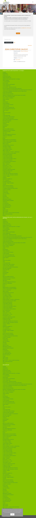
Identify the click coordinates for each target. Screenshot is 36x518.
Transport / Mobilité (6, 176)
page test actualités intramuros (8, 128)
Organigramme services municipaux (9, 130)
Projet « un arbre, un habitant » (8, 97)
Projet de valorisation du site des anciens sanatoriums (12, 88)
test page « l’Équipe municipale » (8, 182)
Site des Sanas (5, 191)
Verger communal (6, 99)
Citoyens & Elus (5, 74)
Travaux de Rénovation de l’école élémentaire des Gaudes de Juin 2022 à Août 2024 (17, 89)
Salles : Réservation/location (7, 213)
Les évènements (6, 203)
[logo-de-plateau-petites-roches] (15, 2)
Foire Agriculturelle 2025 (7, 205)
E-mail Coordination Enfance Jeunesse (9, 161)
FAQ (3, 111)
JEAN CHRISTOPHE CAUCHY (16, 49)
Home (4, 114)
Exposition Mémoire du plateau (8, 200)
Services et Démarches (7, 142)
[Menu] (32, 2)
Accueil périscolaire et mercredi (8, 145)
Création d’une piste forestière (8, 93)
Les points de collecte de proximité (9, 169)
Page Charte (5, 132)
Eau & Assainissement (6, 162)
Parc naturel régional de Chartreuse (9, 108)
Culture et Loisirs (6, 197)
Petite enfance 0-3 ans (7, 168)
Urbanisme (4, 177)
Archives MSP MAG (6, 122)
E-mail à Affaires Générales (7, 155)
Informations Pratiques (7, 146)
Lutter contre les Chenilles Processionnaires (10, 119)
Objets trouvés (5, 209)
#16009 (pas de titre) (6, 76)
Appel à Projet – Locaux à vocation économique (11, 212)
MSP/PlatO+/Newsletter (7, 120)
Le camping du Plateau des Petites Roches (10, 188)
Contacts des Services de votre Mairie (9, 153)
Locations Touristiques (7, 189)
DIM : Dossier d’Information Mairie (9, 96)
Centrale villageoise (6, 103)
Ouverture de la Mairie (7, 131)
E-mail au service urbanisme (7, 159)
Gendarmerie (5, 201)
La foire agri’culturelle (6, 115)
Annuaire (30, 45)
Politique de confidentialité (7, 135)
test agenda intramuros (7, 181)
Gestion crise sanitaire (6, 112)
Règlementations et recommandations (9, 139)
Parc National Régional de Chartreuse (9, 134)
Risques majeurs (6, 257)
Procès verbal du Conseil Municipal (9, 84)
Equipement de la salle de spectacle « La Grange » (11, 78)
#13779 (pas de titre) (6, 204)
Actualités (4, 72)
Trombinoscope (5, 192)
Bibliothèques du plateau (7, 199)
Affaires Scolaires (6, 143)
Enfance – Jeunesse (6, 311)
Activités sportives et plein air (8, 185)
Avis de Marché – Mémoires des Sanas (9, 87)
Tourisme (4, 184)
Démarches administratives (7, 154)
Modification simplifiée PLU (7, 178)
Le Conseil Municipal (6, 81)
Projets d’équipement (6, 85)
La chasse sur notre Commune (8, 104)
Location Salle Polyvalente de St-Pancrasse (10, 173)
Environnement (5, 101)
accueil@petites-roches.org (25, 27)
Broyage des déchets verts (7, 170)
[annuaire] (18, 33)
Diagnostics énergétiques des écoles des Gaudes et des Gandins (14, 95)
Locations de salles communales (8, 118)
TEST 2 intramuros (6, 180)
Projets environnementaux (7, 92)
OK (11, 514)
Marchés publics (5, 83)
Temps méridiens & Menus (7, 149)
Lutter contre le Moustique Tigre (8, 107)
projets (4, 138)
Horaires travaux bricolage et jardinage (9, 141)
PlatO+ (4, 127)
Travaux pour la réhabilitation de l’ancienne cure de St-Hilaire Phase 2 (15, 91)
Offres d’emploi (5, 211)
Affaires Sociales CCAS (6, 150)
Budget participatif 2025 (7, 77)
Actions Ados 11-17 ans (7, 165)
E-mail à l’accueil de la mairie (7, 157)
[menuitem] (32, 2)
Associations (5, 196)
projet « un (4, 137)
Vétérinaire (26, 51)
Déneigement (5, 73)
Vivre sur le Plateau (6, 193)
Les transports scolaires (7, 147)
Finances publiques (6, 80)
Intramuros (5, 123)
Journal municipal (5, 124)
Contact (4, 100)
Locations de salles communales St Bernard (10, 174)
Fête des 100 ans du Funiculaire (8, 186)
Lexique (4, 208)
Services (22, 51)
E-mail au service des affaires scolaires (9, 158)
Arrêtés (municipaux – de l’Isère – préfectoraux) (11, 151)
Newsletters (5, 126)
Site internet (18, 59)
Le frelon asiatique (6, 105)
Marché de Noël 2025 (6, 207)
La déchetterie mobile (6, 172)
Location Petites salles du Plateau (8, 116)
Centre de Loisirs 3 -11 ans (7, 166)
